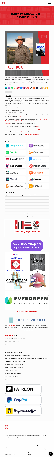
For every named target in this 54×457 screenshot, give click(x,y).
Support (30, 443)
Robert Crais (42, 119)
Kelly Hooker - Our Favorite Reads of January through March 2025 (19, 213)
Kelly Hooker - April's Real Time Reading (13, 352)
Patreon (34, 115)
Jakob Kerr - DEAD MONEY (10, 201)
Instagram (18, 132)
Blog (6, 447)
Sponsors (7, 451)
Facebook (23, 132)
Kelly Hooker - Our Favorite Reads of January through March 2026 (19, 355)
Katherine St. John (13, 121)
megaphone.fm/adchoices (32, 134)
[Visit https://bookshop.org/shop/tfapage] (27, 245)
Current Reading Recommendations (36, 447)
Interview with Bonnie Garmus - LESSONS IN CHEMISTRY (17, 210)
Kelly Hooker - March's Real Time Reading (14, 204)
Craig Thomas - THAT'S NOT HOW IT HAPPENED (15, 361)
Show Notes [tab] (8, 95)
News (6, 452)
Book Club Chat (11, 325)
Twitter (31, 132)
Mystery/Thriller (9, 335)
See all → (7, 344)
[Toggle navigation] (49, 3)
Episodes (7, 443)
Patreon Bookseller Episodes (34, 445)
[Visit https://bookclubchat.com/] (27, 320)
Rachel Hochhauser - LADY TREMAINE (13, 373)
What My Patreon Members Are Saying (37, 449)
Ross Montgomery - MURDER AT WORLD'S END (15, 338)
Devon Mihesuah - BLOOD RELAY (12, 341)
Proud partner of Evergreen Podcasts (27, 311)
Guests (29, 454)
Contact (30, 452)
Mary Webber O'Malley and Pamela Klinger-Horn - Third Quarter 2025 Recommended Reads (25, 195)
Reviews (6, 449)
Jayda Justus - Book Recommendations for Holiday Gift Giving (19, 216)
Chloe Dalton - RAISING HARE (11, 198)
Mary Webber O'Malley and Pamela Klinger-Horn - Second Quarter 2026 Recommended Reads (26, 358)
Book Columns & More (10, 454)
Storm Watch (8, 123)
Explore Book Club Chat (27, 330)
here (19, 116)
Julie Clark (31, 121)
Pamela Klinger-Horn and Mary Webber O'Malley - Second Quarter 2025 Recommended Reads (26, 207)
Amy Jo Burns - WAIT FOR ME (11, 370)
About (6, 445)
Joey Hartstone (22, 121)
